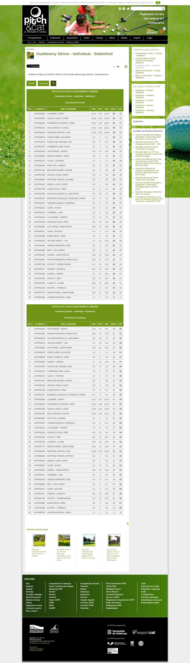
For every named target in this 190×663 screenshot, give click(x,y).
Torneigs (29, 592)
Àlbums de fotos (33, 600)
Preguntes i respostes (150, 589)
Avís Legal (33, 647)
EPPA (51, 605)
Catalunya (84, 592)
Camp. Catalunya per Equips (61, 586)
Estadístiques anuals (150, 603)
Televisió (84, 586)
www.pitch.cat (45, 643)
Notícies (42, 42)
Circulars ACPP (87, 603)
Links (143, 584)
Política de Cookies (36, 650)
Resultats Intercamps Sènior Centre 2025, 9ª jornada (146, 179)
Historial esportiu (33, 597)
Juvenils (52, 597)
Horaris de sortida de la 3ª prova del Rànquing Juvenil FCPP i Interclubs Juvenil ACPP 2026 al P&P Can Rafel (148, 162)
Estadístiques (112, 608)
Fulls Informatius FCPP (116, 584)
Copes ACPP (54, 600)
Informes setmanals (149, 597)
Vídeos (29, 603)
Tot (53, 83)
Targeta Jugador (87, 600)
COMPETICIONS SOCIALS (146, 49)
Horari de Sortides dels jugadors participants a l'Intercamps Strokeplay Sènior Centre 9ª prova (148, 186)
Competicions (35, 38)
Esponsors (85, 594)
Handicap (43, 83)
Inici (34, 42)
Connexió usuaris (33, 608)
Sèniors (52, 594)
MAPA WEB (29, 579)
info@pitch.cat (34, 643)
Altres (112, 38)
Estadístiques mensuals (151, 600)
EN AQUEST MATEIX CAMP (146, 86)
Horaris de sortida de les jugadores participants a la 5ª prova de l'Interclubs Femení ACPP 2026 (147, 171)
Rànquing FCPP (56, 589)
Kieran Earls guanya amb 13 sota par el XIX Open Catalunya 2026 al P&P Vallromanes (113, 555)
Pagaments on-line (34, 605)
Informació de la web (150, 586)
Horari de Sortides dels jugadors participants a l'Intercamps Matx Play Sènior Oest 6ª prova (148, 137)
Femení (52, 592)
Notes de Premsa (113, 603)
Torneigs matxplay (34, 594)
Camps (99, 38)
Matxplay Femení (113, 589)
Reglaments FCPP (114, 605)
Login (149, 38)
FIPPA (51, 603)
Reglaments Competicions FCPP (120, 600)
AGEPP (52, 608)
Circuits (83, 597)
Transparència (147, 594)
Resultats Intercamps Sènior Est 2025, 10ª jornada (148, 193)
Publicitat (84, 608)
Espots (136, 38)
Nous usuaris (31, 611)
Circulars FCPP (86, 605)
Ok (158, 2)
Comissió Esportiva (114, 594)
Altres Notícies (112, 592)
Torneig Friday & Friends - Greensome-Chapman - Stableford (145, 60)
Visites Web (111, 586)
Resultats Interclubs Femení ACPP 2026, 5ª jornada (146, 148)
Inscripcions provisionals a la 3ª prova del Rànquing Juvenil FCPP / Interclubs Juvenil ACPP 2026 (149, 199)
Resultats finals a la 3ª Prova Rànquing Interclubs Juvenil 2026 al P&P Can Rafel (148, 154)
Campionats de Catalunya (60, 584)
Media (124, 38)
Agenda (29, 589)
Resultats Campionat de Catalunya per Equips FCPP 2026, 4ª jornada (88, 554)
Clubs (86, 38)
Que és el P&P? (113, 597)
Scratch (31, 83)
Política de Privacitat (36, 648)
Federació (55, 38)
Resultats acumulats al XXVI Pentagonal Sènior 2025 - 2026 (148, 143)
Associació (72, 38)
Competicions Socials (56, 42)
